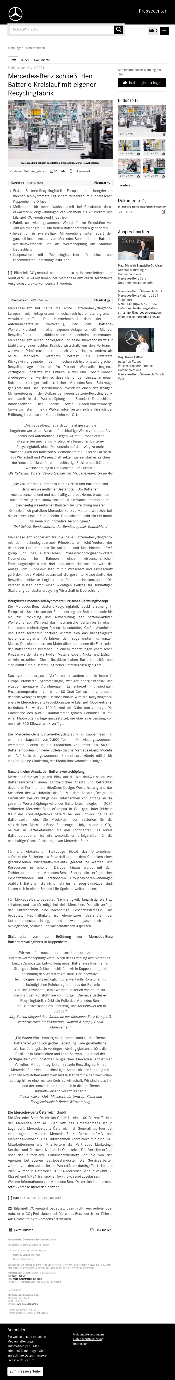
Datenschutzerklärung (88, 1339)
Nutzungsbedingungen (88, 1334)
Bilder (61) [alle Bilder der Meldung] (128, 100)
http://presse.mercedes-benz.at (33, 1187)
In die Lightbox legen (142, 83)
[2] (110, 702)
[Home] (14, 14)
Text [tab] (13, 60)
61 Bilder (60, 171)
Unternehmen (35, 48)
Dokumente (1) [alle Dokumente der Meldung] (132, 200)
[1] (52, 217)
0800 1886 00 (18, 1276)
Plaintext (102, 182)
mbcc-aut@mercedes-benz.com (27, 1279)
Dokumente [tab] (42, 60)
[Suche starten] (118, 30)
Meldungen (15, 48)
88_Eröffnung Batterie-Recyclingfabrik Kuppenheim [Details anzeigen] (142, 207)
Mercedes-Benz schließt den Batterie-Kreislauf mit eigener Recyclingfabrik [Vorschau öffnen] (60, 163)
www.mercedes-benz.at (27, 1304)
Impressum (80, 1343)
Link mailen (103, 1230)
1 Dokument (81, 171)
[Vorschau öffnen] (60, 129)
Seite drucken (23, 1230)
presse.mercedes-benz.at (143, 317)
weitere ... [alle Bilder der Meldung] (127, 185)
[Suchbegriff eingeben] (66, 30)
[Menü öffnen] (164, 31)
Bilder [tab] (25, 60)
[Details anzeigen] (164, 134)
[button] (153, 31)
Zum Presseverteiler (25, 1371)
